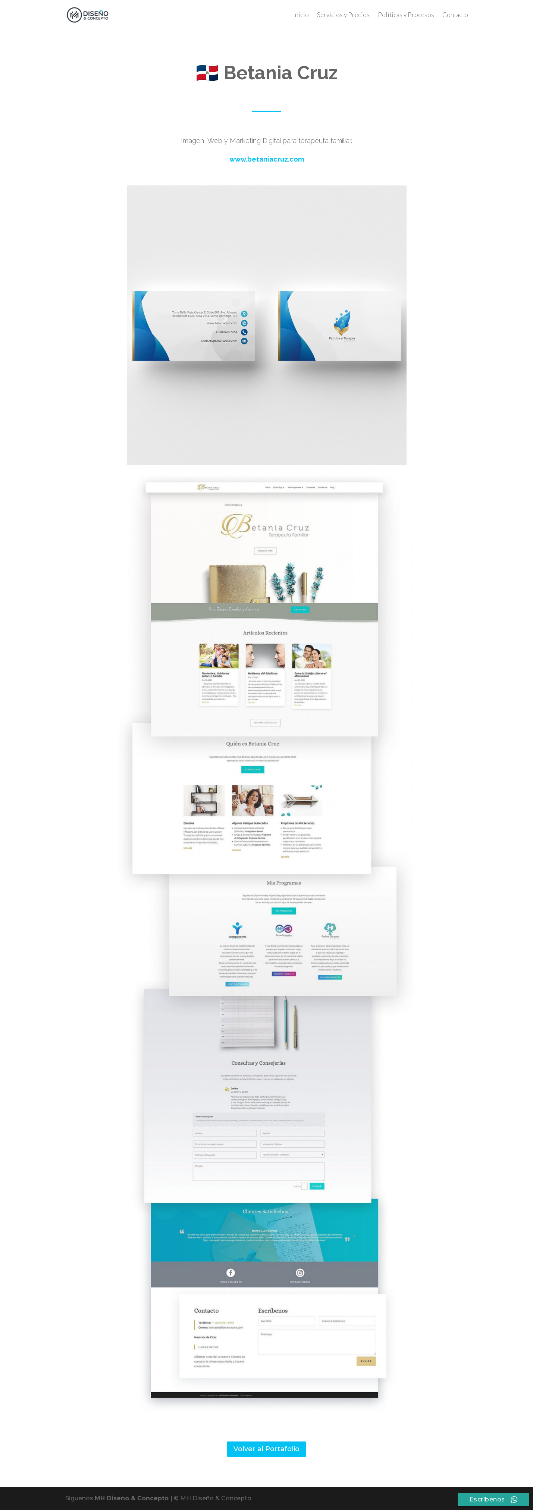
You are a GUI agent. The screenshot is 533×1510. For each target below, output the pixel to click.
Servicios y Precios (343, 15)
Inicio (301, 15)
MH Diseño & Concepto (132, 1498)
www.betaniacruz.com (266, 159)
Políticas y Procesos (406, 15)
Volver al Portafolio (266, 1449)
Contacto (455, 15)
